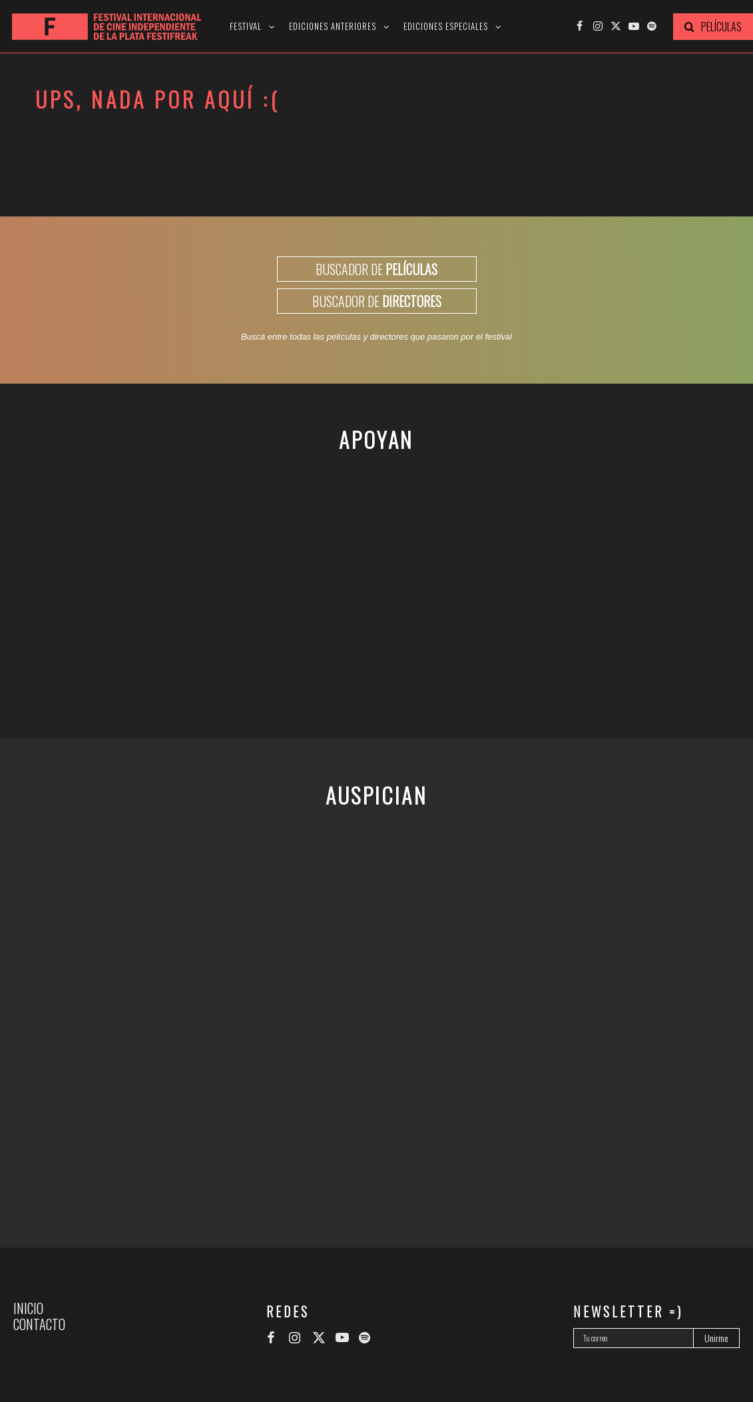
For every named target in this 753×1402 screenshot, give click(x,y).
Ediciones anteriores (332, 26)
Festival (246, 26)
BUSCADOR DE (376, 269)
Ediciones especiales (445, 26)
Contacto (39, 1324)
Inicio (28, 1308)
